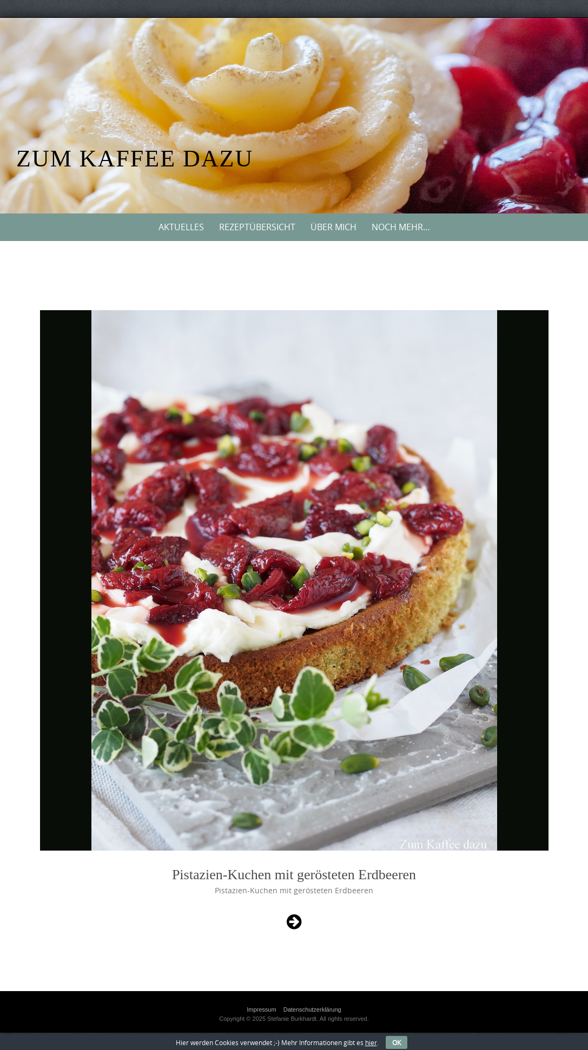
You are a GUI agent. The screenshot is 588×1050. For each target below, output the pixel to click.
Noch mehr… (401, 227)
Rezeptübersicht (257, 227)
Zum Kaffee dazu (134, 158)
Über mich (333, 227)
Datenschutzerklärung (312, 1009)
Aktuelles (181, 227)
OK (396, 1042)
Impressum (261, 1009)
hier (371, 1042)
